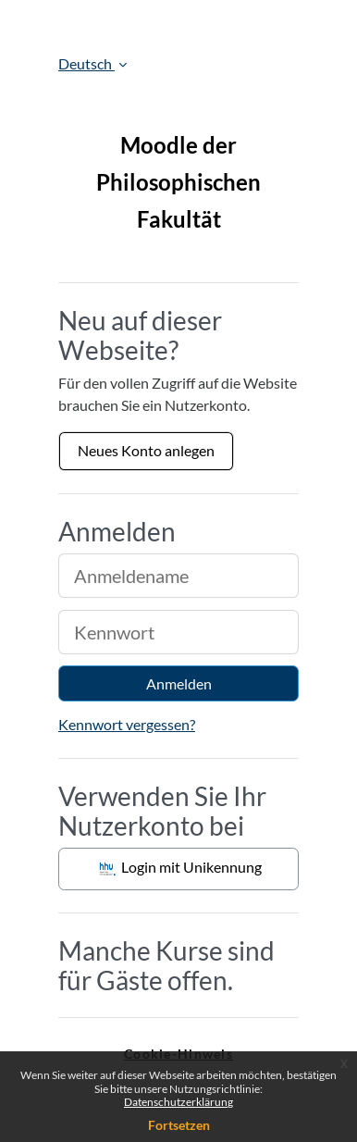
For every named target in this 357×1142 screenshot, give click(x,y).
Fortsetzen (179, 1125)
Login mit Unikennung (179, 869)
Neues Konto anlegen (146, 450)
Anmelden (179, 683)
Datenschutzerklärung (178, 1102)
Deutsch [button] (86, 63)
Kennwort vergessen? (126, 724)
